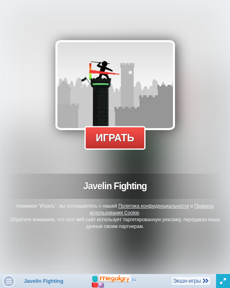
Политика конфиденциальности (153, 206)
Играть (115, 137)
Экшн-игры (191, 280)
